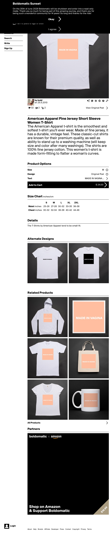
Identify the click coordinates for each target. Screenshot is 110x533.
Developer (55, 529)
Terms (89, 529)
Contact (68, 529)
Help (35, 529)
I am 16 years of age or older (30, 23)
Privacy (83, 529)
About (30, 529)
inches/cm (48, 197)
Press (62, 529)
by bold (38, 100)
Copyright (75, 529)
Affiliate (47, 529)
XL (68, 203)
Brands (40, 529)
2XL (76, 203)
